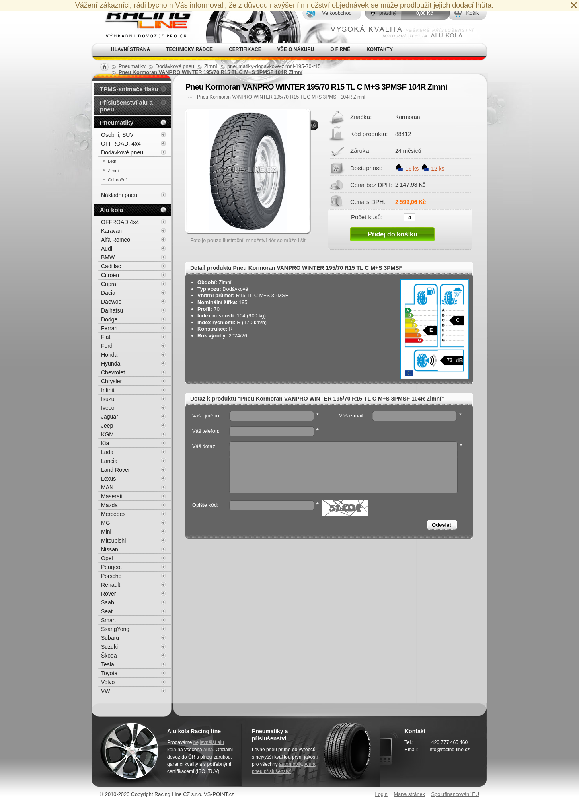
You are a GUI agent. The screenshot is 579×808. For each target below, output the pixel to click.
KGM (107, 434)
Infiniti (108, 390)
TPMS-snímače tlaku (129, 89)
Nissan (109, 549)
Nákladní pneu (119, 195)
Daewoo (111, 301)
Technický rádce (189, 49)
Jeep (107, 425)
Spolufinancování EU (455, 794)
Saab (107, 602)
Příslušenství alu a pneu (126, 106)
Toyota (109, 673)
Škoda (109, 655)
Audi (106, 248)
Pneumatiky (116, 122)
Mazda (109, 505)
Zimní (113, 170)
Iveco (107, 408)
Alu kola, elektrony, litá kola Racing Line (143, 21)
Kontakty (379, 49)
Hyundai (111, 363)
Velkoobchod (336, 13)
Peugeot (111, 567)
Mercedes (113, 514)
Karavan (111, 231)
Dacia (108, 293)
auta (208, 749)
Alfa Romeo (115, 239)
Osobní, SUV (117, 135)
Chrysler (111, 381)
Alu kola (111, 209)
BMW (108, 257)
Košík (472, 13)
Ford (107, 346)
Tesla (107, 664)
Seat (107, 611)
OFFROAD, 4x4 (121, 143)
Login (381, 794)
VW (105, 691)
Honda (109, 355)
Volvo (108, 682)
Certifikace (245, 49)
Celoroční (117, 179)
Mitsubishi (113, 540)
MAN (107, 487)
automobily (290, 764)
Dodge (109, 319)
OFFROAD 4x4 (120, 222)
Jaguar (109, 416)
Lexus (108, 478)
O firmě (340, 49)
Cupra (108, 284)
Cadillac (111, 266)
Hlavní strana (130, 49)
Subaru (110, 638)
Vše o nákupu (295, 49)
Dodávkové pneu (122, 152)
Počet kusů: (366, 217)
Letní (112, 161)
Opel (107, 558)
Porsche (111, 576)
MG (105, 523)
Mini (106, 531)
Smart (108, 620)
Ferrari (109, 328)
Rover (108, 593)
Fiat (105, 337)
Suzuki (109, 647)
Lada (107, 452)
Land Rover (115, 470)
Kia (105, 443)
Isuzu (107, 399)
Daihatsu (112, 310)
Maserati (112, 496)
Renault (110, 585)
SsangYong (115, 629)
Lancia (109, 461)
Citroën (110, 275)
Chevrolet (113, 372)
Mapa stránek (409, 794)
